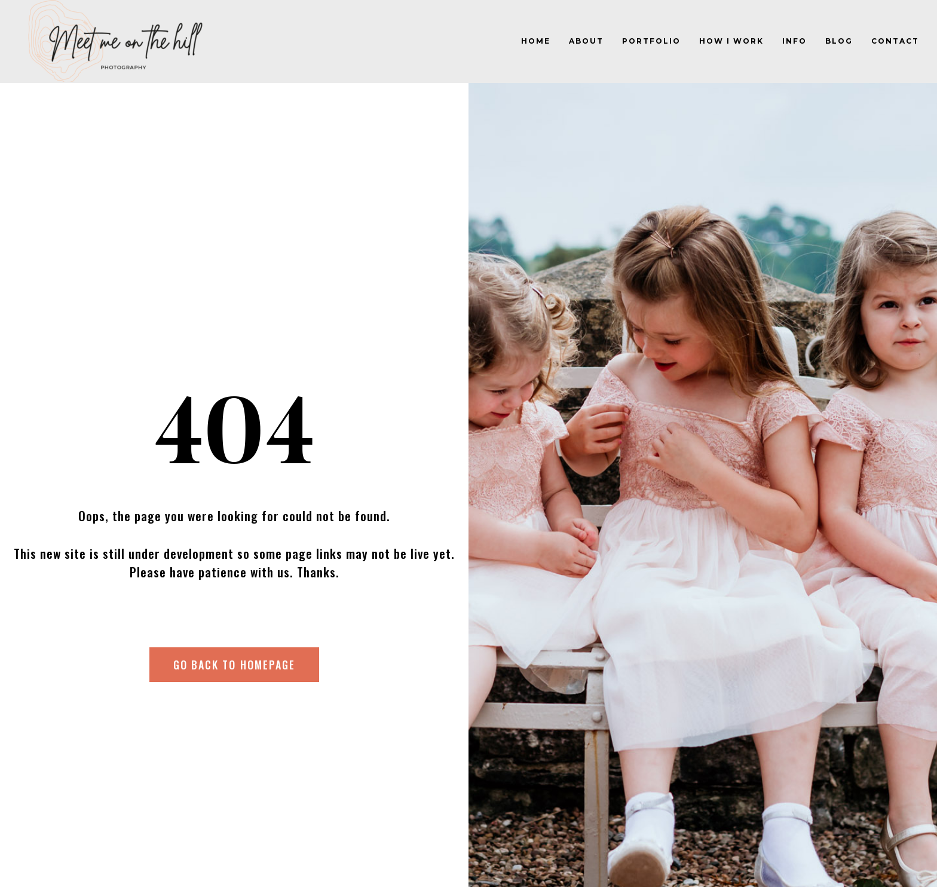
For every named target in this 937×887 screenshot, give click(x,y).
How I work (731, 40)
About (586, 40)
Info (794, 40)
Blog (839, 40)
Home (535, 40)
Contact (895, 40)
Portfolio (651, 40)
